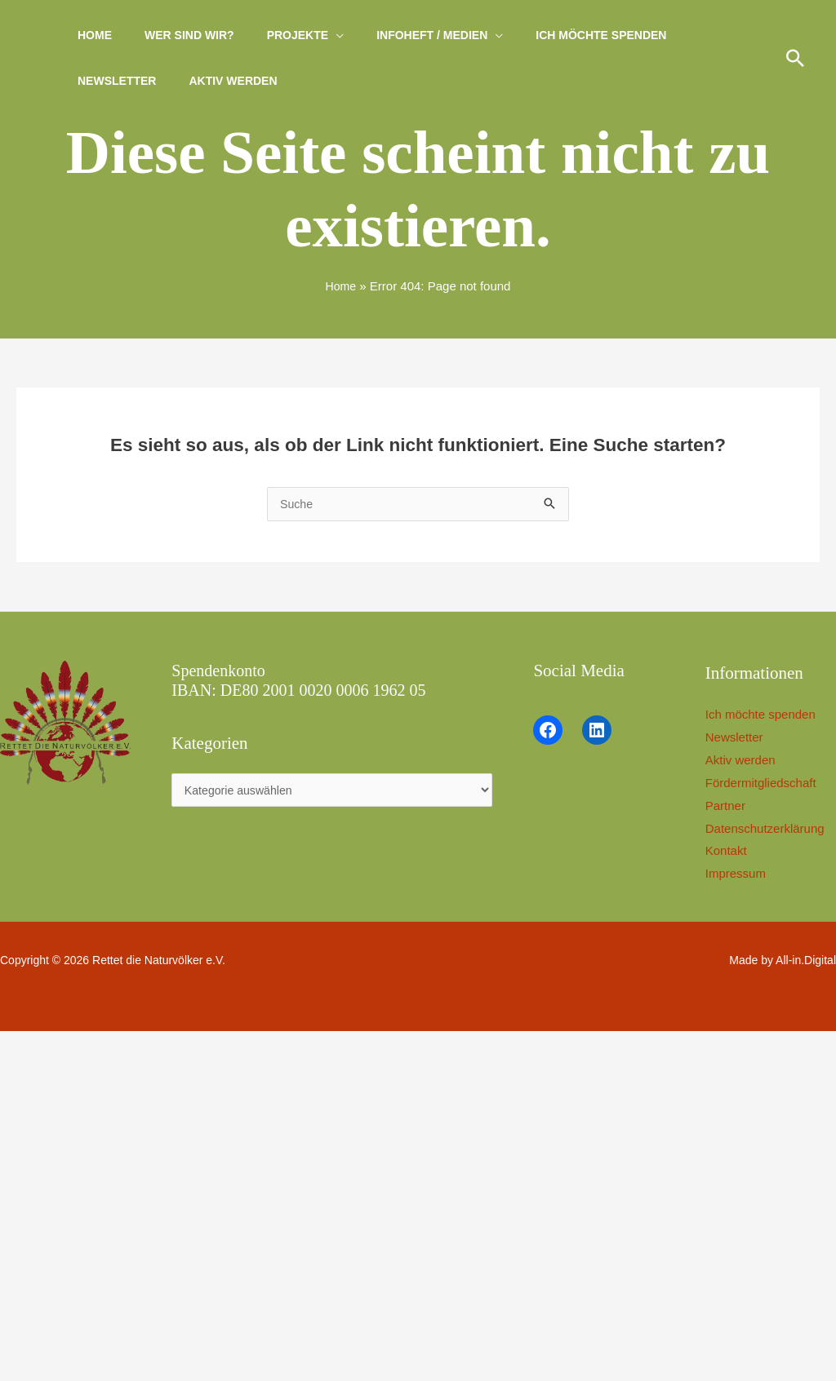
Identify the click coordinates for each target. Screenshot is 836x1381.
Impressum (742, 874)
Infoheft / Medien (397, 35)
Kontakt (733, 851)
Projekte (273, 35)
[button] (795, 58)
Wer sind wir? (175, 35)
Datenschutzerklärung (771, 829)
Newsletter (112, 80)
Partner (732, 806)
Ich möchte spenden (556, 35)
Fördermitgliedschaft (767, 783)
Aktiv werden (218, 80)
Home (90, 35)
